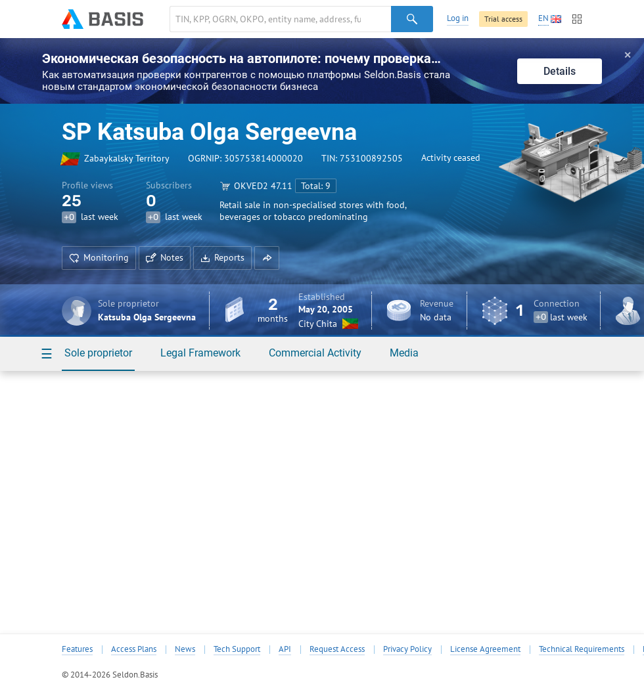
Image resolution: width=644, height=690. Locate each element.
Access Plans (133, 649)
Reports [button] (222, 257)
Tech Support (237, 649)
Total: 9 (316, 186)
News (185, 649)
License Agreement (485, 649)
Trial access (503, 19)
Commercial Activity (315, 353)
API (285, 649)
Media (404, 353)
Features (77, 649)
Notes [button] (164, 257)
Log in (458, 18)
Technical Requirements (581, 649)
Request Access (337, 649)
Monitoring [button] (99, 257)
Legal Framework (200, 353)
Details (559, 71)
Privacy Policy (407, 649)
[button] (266, 258)
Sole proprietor (98, 353)
